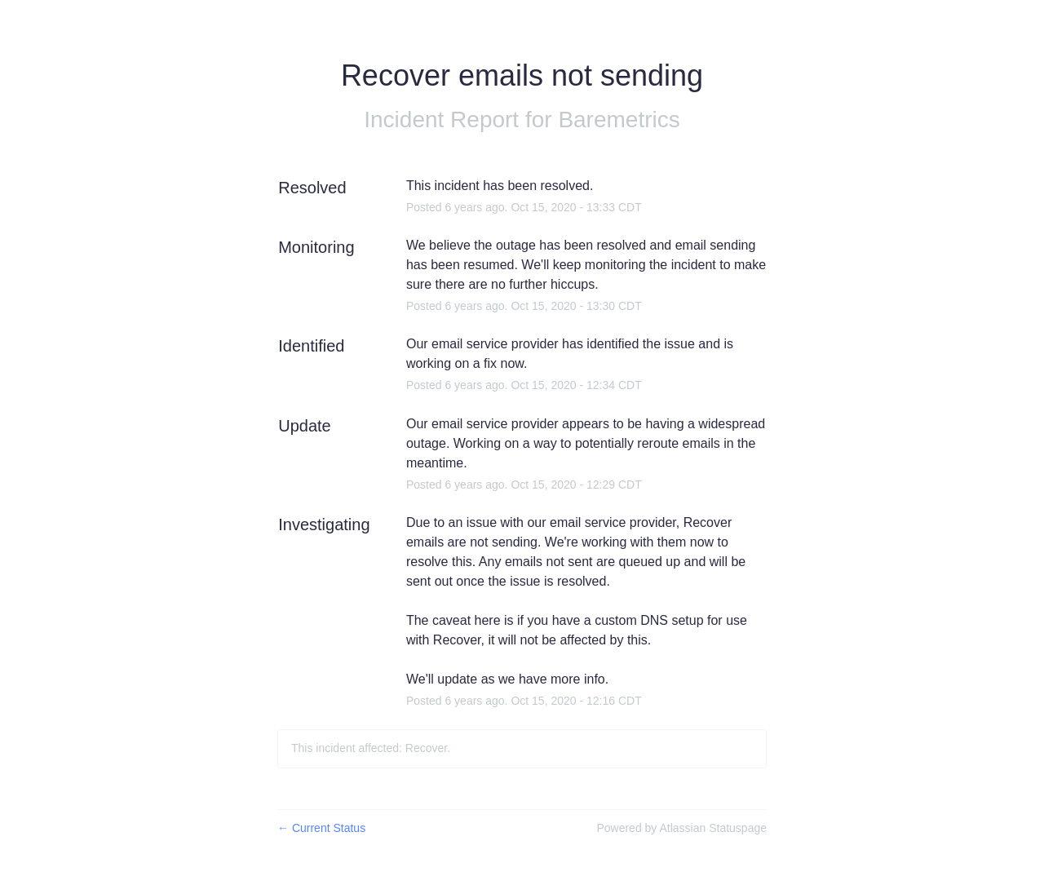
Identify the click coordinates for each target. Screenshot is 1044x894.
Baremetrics (618, 119)
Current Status (321, 827)
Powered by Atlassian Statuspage (681, 827)
